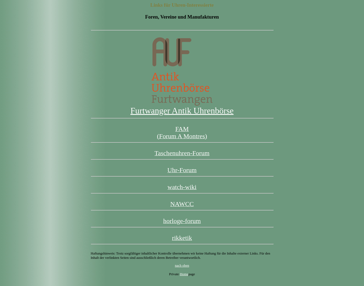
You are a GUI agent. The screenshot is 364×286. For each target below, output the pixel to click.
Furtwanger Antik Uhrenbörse (182, 106)
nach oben (182, 265)
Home (184, 274)
